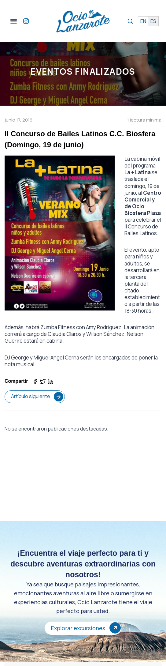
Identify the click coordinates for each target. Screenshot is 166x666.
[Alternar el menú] (13, 21)
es (153, 21)
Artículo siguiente (37, 396)
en (143, 21)
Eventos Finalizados (83, 71)
